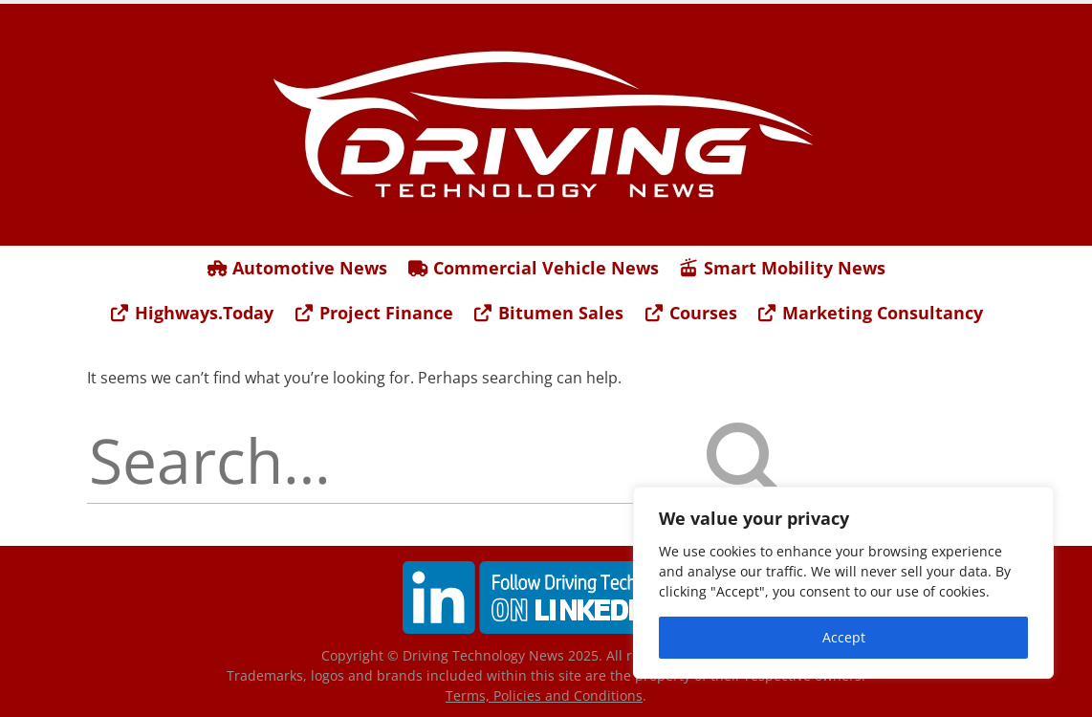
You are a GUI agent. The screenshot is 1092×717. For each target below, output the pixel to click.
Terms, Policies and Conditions (544, 695)
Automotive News (297, 267)
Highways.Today (191, 312)
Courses (690, 312)
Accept (843, 637)
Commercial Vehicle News (532, 267)
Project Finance (373, 312)
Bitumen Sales (548, 312)
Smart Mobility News (782, 267)
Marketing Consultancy (870, 312)
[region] (843, 583)
